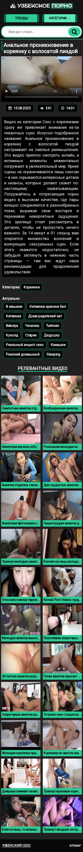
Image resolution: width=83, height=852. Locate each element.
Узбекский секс (16, 846)
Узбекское (41, 6)
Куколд (12, 335)
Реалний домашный (22, 354)
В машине (14, 306)
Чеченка (32, 326)
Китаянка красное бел (47, 306)
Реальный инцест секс (25, 345)
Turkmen (52, 326)
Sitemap (75, 845)
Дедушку (52, 335)
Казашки (58, 345)
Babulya (12, 326)
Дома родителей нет (45, 316)
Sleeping (53, 354)
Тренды (21, 18)
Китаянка (13, 316)
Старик (31, 335)
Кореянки (31, 287)
